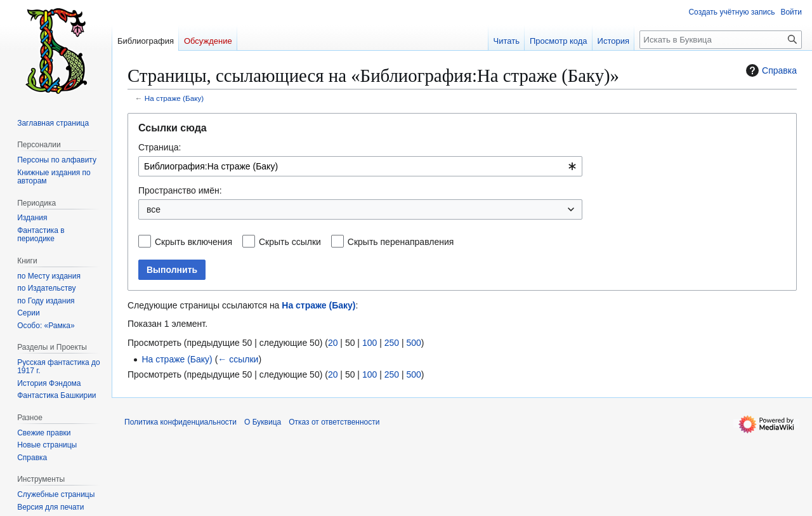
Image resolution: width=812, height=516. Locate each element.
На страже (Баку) (174, 98)
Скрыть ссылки (290, 242)
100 (369, 343)
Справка (770, 70)
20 (333, 343)
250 (391, 343)
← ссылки (238, 359)
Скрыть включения (193, 242)
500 (413, 343)
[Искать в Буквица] (720, 39)
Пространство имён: (180, 190)
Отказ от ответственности (334, 422)
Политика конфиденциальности (180, 422)
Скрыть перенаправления (401, 242)
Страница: (159, 147)
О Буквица (262, 422)
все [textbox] (153, 209)
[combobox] (360, 166)
